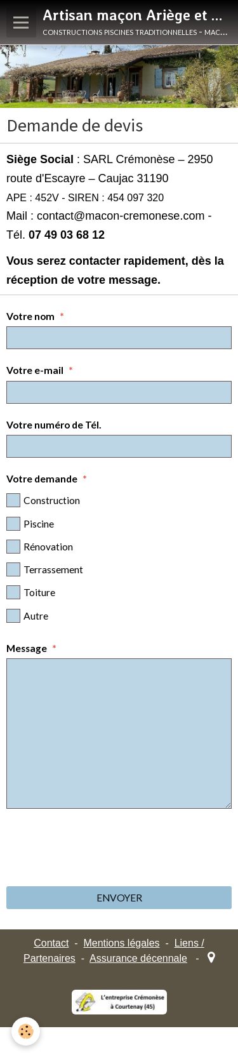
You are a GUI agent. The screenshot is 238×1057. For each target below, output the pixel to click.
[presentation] (102, 847)
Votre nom (30, 316)
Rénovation (39, 547)
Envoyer (119, 897)
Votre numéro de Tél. (54, 424)
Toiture (30, 592)
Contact (51, 943)
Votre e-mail (34, 370)
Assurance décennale (138, 958)
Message (26, 648)
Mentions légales (121, 943)
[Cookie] (25, 1031)
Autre (27, 616)
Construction (43, 500)
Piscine (30, 524)
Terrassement (44, 569)
